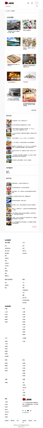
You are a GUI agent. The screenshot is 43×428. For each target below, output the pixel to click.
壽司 (6, 268)
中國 (6, 308)
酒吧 (6, 255)
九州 (6, 338)
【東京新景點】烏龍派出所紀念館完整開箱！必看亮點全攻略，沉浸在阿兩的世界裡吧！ (24, 214)
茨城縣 (6, 417)
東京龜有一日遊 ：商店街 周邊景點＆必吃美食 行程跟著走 (24, 204)
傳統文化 (24, 250)
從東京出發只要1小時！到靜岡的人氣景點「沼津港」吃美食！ (24, 151)
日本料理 (7, 265)
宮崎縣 (6, 346)
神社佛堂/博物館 (26, 300)
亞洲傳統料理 (7, 248)
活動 (23, 285)
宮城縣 (24, 363)
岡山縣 (6, 314)
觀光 (24, 279)
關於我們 (12, 420)
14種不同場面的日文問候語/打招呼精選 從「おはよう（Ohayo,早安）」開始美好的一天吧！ (23, 129)
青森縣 (24, 375)
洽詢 (17, 420)
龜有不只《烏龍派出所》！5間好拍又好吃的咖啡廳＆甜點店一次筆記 (24, 209)
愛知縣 (24, 322)
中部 (24, 308)
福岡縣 (6, 351)
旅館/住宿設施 (8, 279)
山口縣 (6, 312)
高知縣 (6, 370)
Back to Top (21, 426)
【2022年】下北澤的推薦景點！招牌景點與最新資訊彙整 (14, 99)
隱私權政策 (24, 421)
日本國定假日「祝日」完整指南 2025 (19, 120)
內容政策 (30, 420)
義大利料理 (7, 250)
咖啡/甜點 (7, 253)
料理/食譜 (25, 253)
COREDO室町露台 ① (12, 82)
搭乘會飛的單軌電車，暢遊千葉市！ (19, 200)
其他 (6, 245)
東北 (24, 360)
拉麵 (6, 260)
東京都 (6, 407)
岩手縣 (24, 368)
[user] (32, 3)
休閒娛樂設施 (25, 290)
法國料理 (7, 258)
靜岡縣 (24, 334)
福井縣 (24, 329)
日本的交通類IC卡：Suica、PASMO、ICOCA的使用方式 (23, 138)
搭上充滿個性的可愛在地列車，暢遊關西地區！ (21, 196)
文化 (24, 242)
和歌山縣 (24, 387)
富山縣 (24, 314)
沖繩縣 (6, 382)
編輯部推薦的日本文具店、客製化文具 (14, 65)
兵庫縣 (24, 385)
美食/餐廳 (7, 242)
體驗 (23, 295)
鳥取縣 (6, 322)
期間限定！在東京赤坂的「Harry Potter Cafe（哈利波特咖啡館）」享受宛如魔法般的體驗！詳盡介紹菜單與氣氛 (24, 147)
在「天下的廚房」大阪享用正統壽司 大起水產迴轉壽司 (23, 142)
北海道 (24, 338)
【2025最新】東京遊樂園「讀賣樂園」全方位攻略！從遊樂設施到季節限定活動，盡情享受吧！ (24, 155)
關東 (6, 398)
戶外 (23, 282)
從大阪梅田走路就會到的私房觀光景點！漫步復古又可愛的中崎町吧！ (29, 104)
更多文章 (34, 226)
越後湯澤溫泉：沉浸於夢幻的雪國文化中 (20, 183)
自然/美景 (25, 302)
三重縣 (24, 312)
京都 (23, 382)
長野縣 (24, 332)
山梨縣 (24, 317)
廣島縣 (6, 319)
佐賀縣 (6, 341)
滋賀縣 (24, 395)
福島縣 (24, 370)
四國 (6, 360)
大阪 (23, 390)
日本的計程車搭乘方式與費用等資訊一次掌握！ (21, 125)
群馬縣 (6, 414)
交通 (23, 292)
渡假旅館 (7, 285)
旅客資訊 (7, 420)
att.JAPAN (7, 11)
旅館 (6, 287)
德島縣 (6, 363)
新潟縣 (24, 324)
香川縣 (6, 368)
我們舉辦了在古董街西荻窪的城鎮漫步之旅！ (29, 66)
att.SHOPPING (26, 412)
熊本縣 (6, 348)
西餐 (6, 273)
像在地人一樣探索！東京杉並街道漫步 (29, 48)
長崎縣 (6, 353)
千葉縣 (6, 402)
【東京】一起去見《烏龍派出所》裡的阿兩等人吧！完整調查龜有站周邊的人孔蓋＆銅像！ (24, 218)
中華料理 (7, 263)
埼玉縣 (6, 404)
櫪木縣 (6, 409)
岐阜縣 (24, 319)
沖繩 (6, 379)
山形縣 (24, 365)
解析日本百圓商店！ (27, 30)
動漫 (23, 248)
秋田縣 (24, 373)
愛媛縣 (6, 365)
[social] (25, 411)
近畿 (24, 379)
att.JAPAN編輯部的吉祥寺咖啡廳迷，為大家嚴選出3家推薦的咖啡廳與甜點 (24, 222)
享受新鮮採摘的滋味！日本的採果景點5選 (20, 187)
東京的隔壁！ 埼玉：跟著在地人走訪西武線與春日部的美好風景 (24, 192)
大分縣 (6, 343)
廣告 (35, 420)
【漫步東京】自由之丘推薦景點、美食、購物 (14, 32)
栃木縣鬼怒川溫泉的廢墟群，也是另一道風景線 (21, 160)
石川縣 (24, 327)
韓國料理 (7, 275)
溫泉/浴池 (25, 297)
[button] (28, 3)
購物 (23, 287)
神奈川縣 (7, 412)
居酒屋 (6, 270)
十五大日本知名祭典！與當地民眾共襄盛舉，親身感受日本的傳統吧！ (24, 134)
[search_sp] (37, 6)
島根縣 (6, 317)
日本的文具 (25, 81)
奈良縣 (24, 392)
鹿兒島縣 (7, 356)
